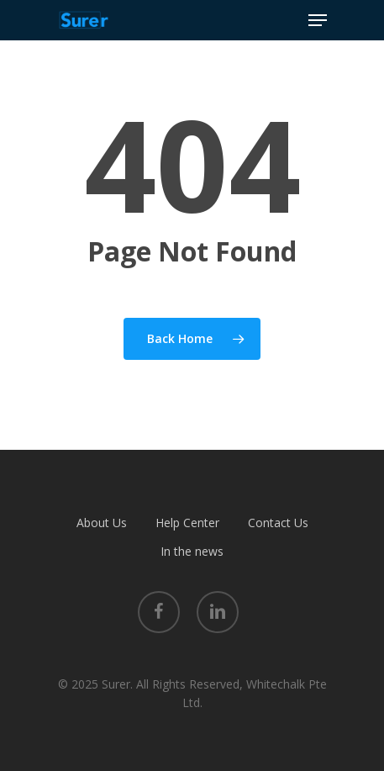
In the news (192, 551)
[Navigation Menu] (317, 20)
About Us (101, 523)
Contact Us (278, 523)
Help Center (187, 523)
